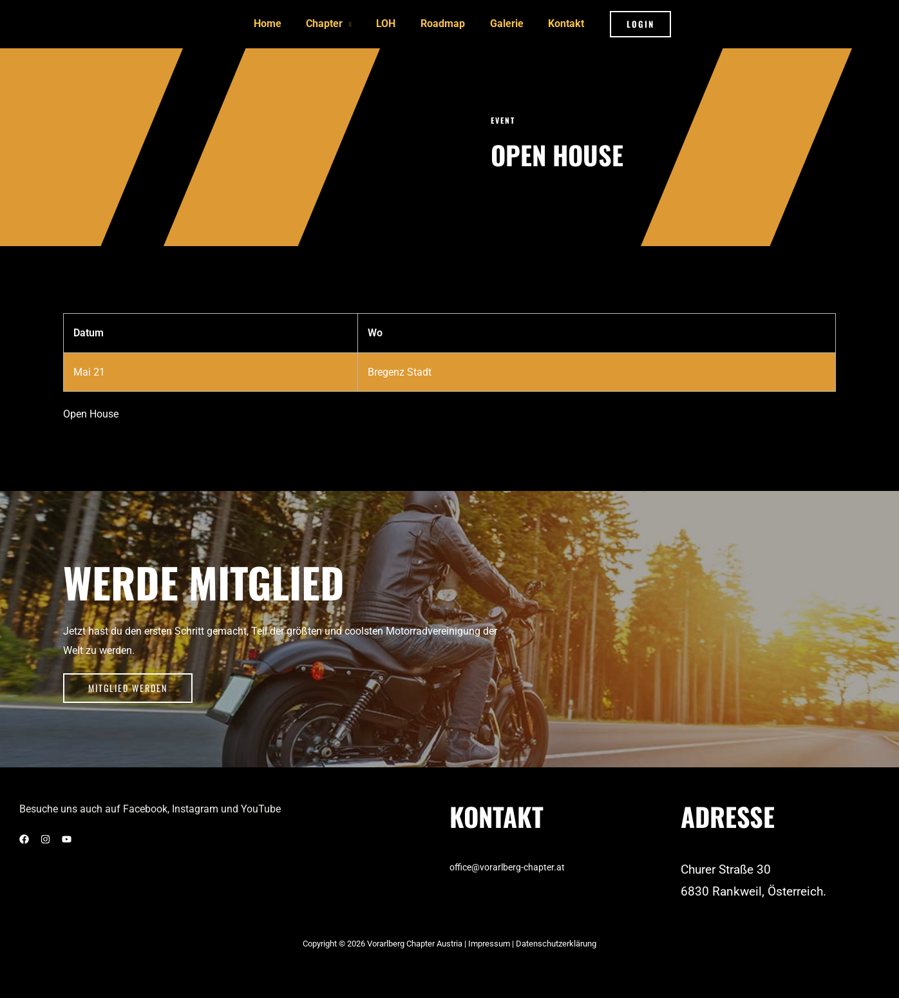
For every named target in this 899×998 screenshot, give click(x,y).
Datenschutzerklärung (556, 941)
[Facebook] (24, 836)
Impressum (490, 941)
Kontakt (556, 23)
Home (278, 23)
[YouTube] (66, 836)
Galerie (500, 23)
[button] (627, 23)
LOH (388, 23)
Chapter (330, 23)
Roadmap (441, 23)
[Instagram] (45, 836)
